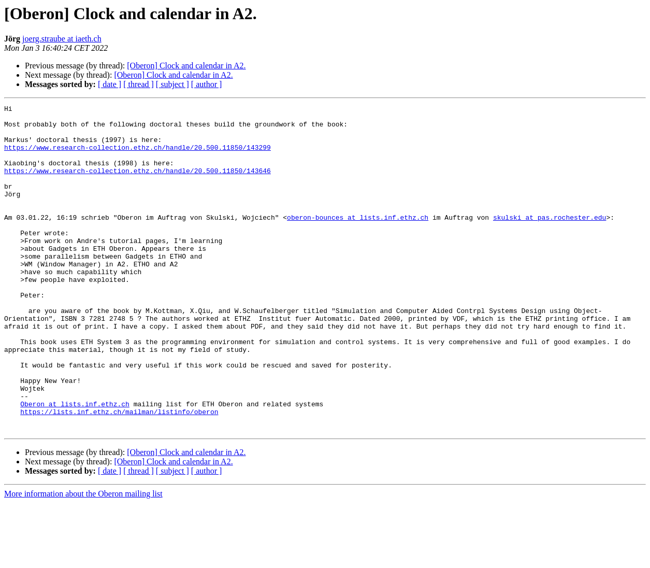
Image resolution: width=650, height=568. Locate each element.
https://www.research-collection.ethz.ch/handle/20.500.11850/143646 (137, 184)
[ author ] (206, 84)
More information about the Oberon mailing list (83, 559)
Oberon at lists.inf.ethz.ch (74, 464)
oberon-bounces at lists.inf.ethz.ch (357, 240)
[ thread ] (138, 84)
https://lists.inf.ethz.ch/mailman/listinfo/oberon (119, 473)
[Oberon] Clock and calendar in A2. (186, 65)
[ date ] (109, 84)
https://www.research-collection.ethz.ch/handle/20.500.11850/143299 (137, 156)
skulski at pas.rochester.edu (549, 240)
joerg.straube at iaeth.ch (62, 38)
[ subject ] (172, 84)
